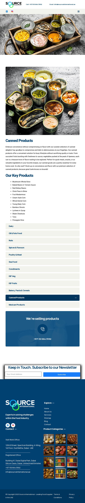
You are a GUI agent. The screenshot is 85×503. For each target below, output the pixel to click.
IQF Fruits (13, 283)
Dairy (11, 226)
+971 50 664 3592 (42, 339)
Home (46, 408)
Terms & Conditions (58, 496)
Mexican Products (17, 304)
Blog (46, 421)
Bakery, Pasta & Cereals (19, 290)
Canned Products (42, 297)
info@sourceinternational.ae (18, 472)
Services (47, 415)
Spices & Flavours (16, 247)
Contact (47, 424)
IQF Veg (12, 276)
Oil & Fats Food (15, 233)
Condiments (14, 269)
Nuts (11, 240)
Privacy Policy (71, 496)
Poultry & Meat (15, 254)
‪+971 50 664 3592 (13, 467)
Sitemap (47, 418)
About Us (48, 411)
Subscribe (62, 374)
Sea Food (13, 262)
